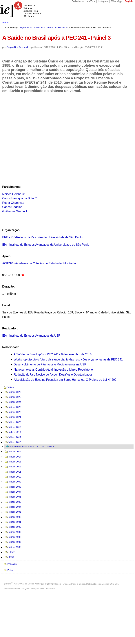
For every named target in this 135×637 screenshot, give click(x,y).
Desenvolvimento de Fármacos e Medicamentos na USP (50, 364)
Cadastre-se (78, 1)
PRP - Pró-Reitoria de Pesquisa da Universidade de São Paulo (42, 237)
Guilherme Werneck (15, 211)
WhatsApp (116, 1)
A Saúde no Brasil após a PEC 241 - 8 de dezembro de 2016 (53, 354)
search (125, 22)
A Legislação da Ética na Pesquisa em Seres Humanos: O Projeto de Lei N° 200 (65, 379)
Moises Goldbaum (13, 194)
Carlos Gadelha (12, 207)
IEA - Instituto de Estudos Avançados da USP (31, 335)
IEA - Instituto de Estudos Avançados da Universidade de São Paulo (45, 244)
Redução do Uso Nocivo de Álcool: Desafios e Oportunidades (53, 374)
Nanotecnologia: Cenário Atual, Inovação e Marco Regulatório (53, 369)
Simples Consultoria (46, 588)
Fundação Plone (69, 584)
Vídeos (50, 27)
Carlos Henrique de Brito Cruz (21, 198)
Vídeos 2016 (61, 27)
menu (5, 22)
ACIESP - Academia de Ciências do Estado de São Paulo (39, 263)
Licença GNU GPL (110, 584)
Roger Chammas (13, 202)
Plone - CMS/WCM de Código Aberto (23, 584)
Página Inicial (25, 27)
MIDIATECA (39, 27)
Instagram (103, 1)
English (129, 1)
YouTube (91, 1)
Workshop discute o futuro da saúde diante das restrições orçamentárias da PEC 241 (68, 359)
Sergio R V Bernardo (17, 47)
